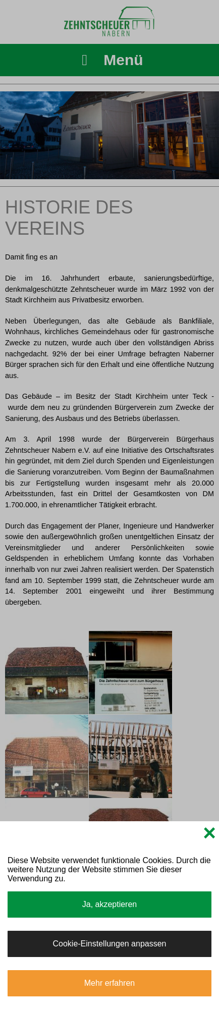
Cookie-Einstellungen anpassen (109, 943)
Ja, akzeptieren (109, 904)
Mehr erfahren (109, 983)
